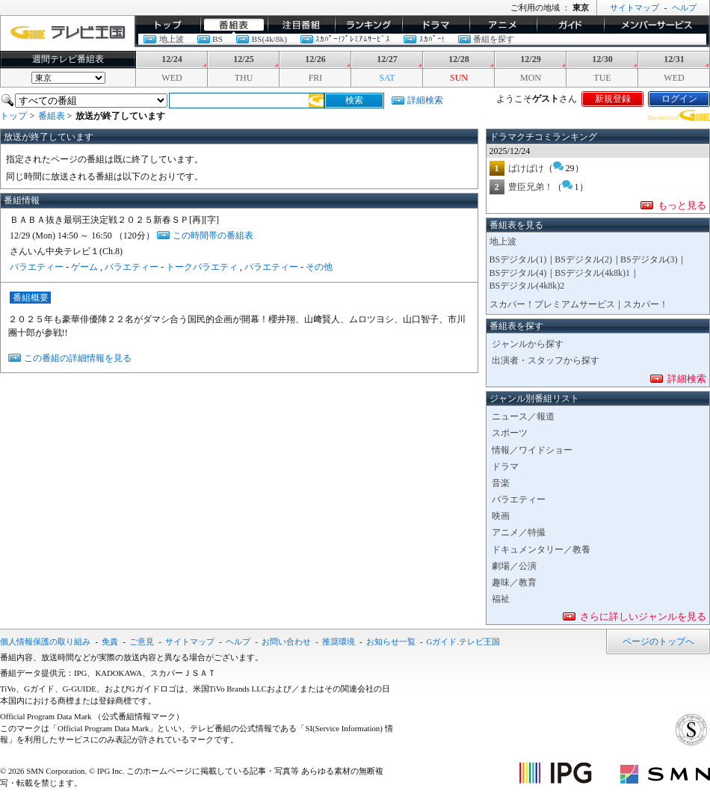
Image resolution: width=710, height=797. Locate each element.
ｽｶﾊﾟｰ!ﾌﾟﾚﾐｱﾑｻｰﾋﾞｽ (352, 38)
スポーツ (510, 433)
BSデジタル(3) (649, 259)
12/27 (387, 59)
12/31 (674, 59)
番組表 (234, 25)
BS (217, 38)
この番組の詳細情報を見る (78, 358)
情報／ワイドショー (532, 450)
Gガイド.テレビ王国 (464, 641)
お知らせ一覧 (391, 641)
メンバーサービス (657, 25)
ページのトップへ (658, 641)
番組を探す (493, 38)
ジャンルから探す (528, 344)
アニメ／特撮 (519, 532)
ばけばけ (526, 168)
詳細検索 (425, 100)
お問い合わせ (286, 641)
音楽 (501, 483)
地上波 (171, 38)
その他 (319, 267)
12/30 (602, 59)
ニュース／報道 (523, 416)
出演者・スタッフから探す (545, 360)
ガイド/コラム (570, 25)
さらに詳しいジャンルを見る (643, 616)
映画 (501, 516)
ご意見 (141, 641)
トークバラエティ (202, 267)
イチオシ (301, 25)
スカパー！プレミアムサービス (552, 304)
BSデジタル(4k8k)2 (527, 285)
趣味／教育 (514, 582)
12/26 (315, 59)
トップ (167, 25)
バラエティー (37, 267)
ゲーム (84, 267)
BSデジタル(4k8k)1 (592, 273)
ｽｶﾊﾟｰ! (432, 38)
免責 (110, 641)
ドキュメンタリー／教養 (541, 549)
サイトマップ (634, 7)
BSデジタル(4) (518, 273)
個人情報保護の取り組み (45, 641)
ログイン (679, 98)
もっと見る (682, 205)
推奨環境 (338, 641)
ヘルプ (684, 7)
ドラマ (435, 25)
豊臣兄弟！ (530, 187)
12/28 (458, 59)
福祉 (501, 599)
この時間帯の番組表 (213, 235)
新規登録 (613, 98)
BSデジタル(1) (518, 259)
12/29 (530, 59)
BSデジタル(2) (583, 259)
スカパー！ (645, 304)
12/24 (171, 59)
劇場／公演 (514, 566)
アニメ (503, 25)
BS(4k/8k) (268, 38)
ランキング (368, 25)
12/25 (243, 59)
